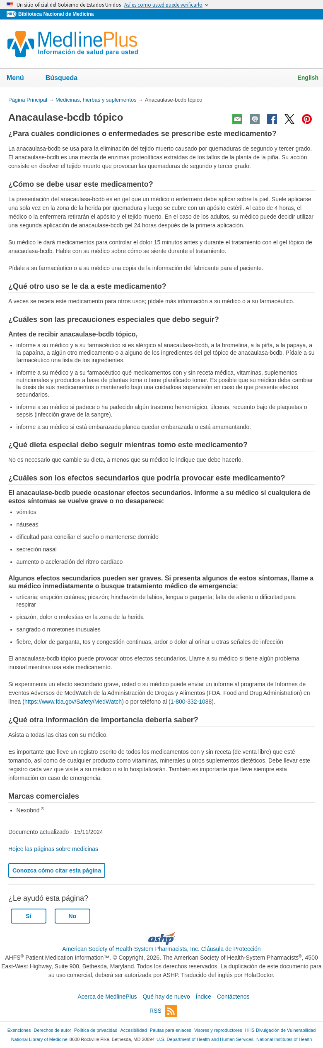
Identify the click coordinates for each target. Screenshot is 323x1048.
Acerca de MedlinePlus (107, 996)
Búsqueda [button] (67, 80)
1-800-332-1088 (191, 701)
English (307, 77)
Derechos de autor (52, 1030)
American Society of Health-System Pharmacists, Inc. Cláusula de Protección (161, 949)
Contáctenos (233, 996)
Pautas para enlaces (170, 1030)
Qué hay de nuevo (166, 996)
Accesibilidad (133, 1030)
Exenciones (19, 1030)
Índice (203, 996)
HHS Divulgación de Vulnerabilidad (280, 1030)
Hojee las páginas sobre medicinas (53, 849)
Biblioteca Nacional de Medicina (56, 14)
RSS (163, 1011)
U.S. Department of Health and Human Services (205, 1039)
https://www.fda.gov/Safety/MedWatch (73, 701)
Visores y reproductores (218, 1030)
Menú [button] (21, 78)
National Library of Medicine (39, 1039)
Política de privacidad (95, 1030)
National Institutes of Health (284, 1039)
